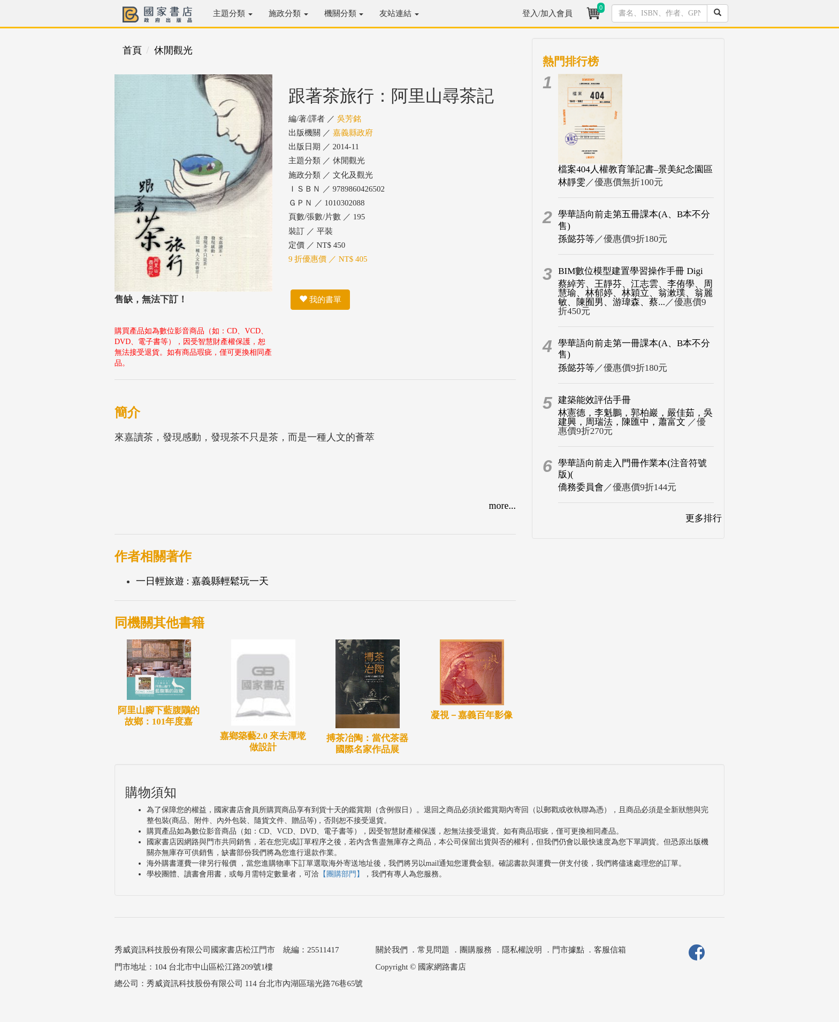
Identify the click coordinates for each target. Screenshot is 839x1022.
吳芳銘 (349, 119)
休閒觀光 (173, 50)
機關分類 (344, 13)
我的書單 (320, 299)
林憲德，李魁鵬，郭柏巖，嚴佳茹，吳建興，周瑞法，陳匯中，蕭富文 (635, 417)
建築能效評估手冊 (594, 400)
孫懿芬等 (576, 239)
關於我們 (392, 949)
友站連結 (399, 13)
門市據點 (568, 949)
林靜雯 (571, 182)
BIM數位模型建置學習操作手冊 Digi (630, 271)
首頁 (132, 50)
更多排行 (703, 518)
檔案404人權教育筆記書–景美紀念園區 (635, 169)
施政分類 (288, 13)
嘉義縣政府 (353, 132)
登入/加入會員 (547, 13)
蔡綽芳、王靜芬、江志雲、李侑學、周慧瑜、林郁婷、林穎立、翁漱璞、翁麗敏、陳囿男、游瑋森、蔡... (635, 293)
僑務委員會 (581, 487)
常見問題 (433, 949)
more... (502, 505)
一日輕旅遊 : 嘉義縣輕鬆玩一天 (202, 581)
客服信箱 (610, 949)
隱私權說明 (522, 949)
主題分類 (233, 13)
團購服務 (476, 949)
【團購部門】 (341, 874)
